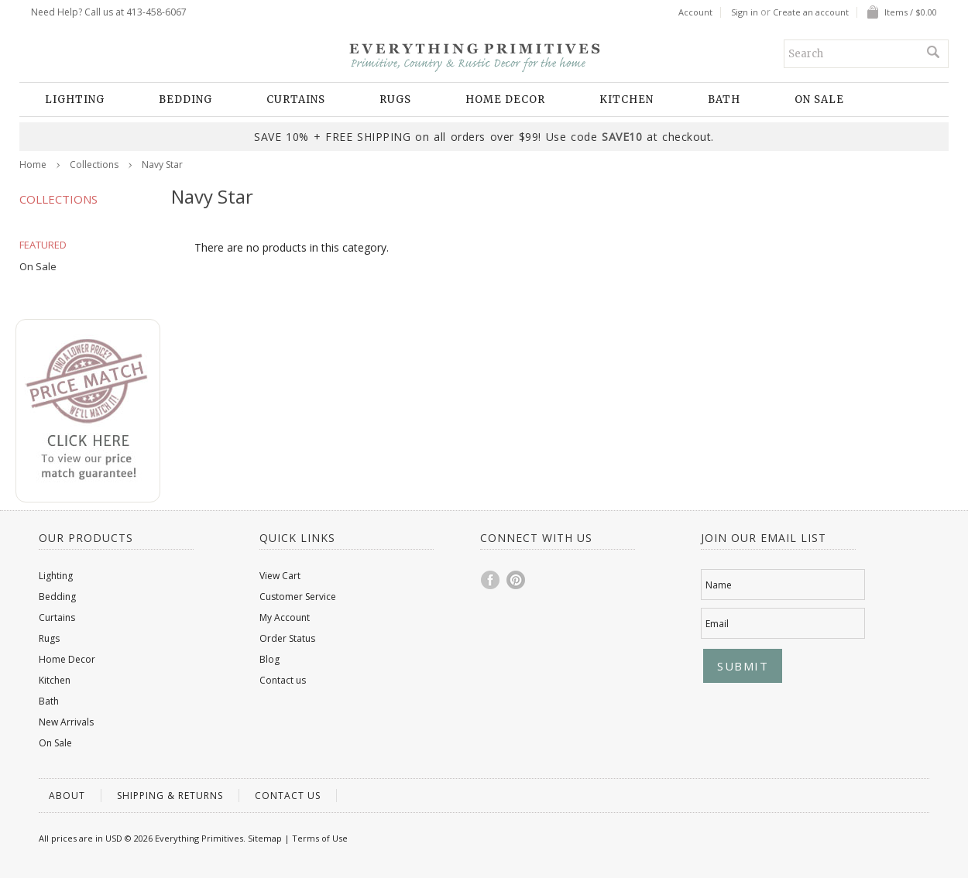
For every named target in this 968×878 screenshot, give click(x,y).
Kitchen (626, 99)
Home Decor (505, 99)
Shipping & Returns (170, 795)
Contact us (282, 680)
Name (718, 585)
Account (695, 12)
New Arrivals (66, 722)
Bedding (185, 99)
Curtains (295, 99)
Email (717, 623)
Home (32, 164)
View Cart (279, 575)
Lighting (75, 99)
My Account (284, 617)
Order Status (287, 638)
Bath (724, 99)
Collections (94, 164)
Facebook (491, 580)
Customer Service (297, 596)
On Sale (819, 99)
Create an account (811, 12)
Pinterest (516, 580)
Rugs (395, 99)
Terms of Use (320, 838)
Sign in (744, 12)
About (67, 795)
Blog (269, 659)
